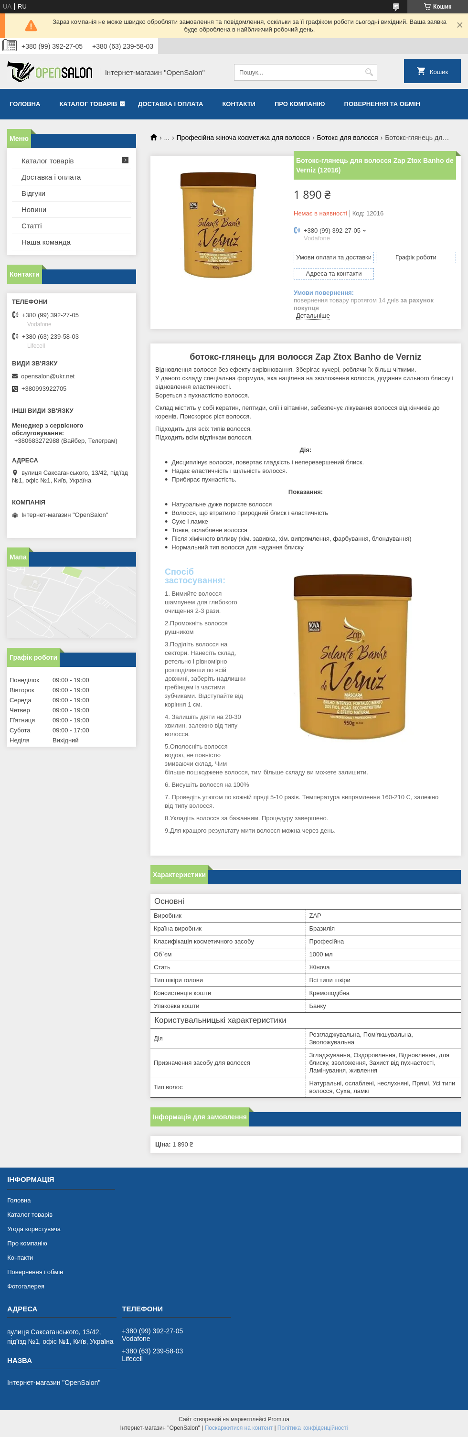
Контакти (238, 103)
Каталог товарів (88, 103)
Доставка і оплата (170, 103)
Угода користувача (34, 1229)
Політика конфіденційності (312, 1428)
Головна (25, 103)
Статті (31, 226)
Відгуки (33, 193)
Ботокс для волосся (347, 137)
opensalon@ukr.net (47, 376)
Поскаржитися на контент (239, 1428)
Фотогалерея (25, 1286)
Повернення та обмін (382, 103)
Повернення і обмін (35, 1272)
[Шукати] (369, 72)
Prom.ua (278, 1419)
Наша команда (46, 242)
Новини (33, 209)
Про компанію (300, 103)
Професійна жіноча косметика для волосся (243, 137)
